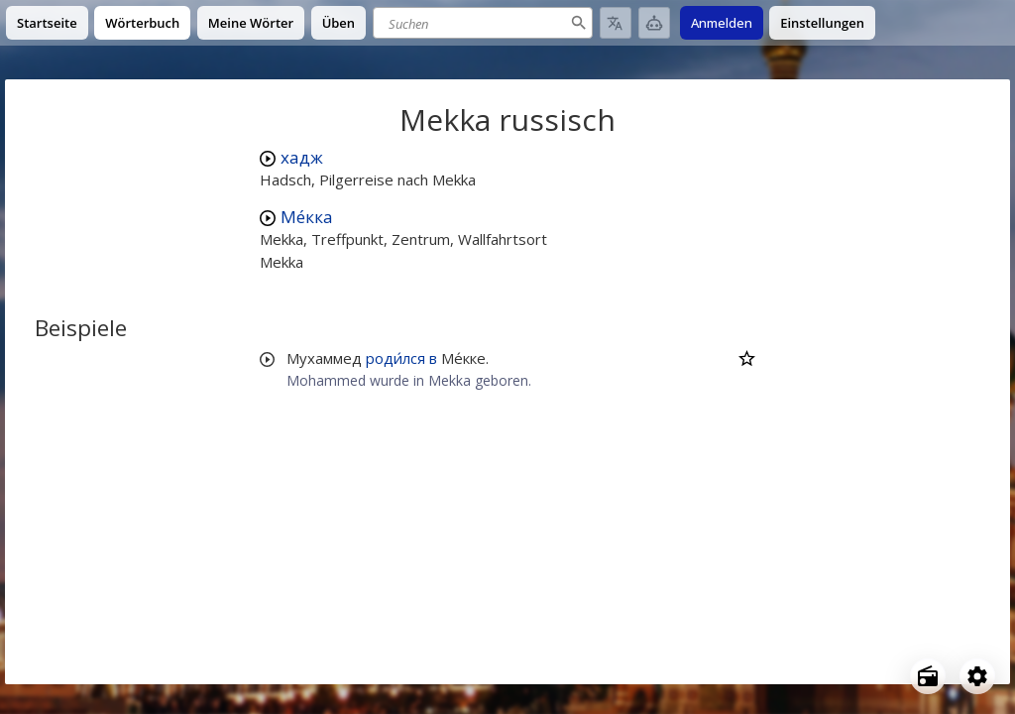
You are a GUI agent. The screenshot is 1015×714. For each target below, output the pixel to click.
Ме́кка (307, 216)
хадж (302, 157)
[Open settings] (977, 676)
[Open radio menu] (928, 676)
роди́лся (395, 358)
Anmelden (721, 23)
